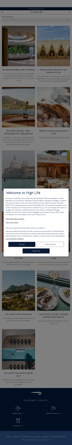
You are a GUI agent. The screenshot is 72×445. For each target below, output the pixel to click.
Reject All (36, 251)
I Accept (22, 244)
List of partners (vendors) (15, 239)
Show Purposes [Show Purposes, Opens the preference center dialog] (50, 244)
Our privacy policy (12, 222)
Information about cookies (15, 219)
